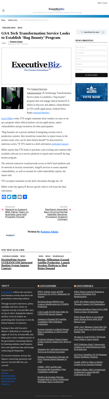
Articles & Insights (8, 376)
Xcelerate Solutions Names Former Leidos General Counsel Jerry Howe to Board (54, 341)
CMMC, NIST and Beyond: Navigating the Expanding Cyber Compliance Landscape (52, 369)
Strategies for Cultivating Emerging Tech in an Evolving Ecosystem (53, 350)
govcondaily (84, 286)
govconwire (48, 286)
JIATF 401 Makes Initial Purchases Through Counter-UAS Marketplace (89, 303)
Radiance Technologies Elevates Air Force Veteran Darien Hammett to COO (53, 359)
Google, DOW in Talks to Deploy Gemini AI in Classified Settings (88, 363)
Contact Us (5, 384)
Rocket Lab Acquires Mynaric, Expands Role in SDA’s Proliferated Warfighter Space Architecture (53, 379)
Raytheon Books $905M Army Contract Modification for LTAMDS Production (53, 304)
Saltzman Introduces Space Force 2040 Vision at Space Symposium (90, 310)
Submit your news (8, 381)
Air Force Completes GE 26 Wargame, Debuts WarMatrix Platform (90, 355)
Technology (58, 256)
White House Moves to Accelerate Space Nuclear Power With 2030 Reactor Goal (88, 319)
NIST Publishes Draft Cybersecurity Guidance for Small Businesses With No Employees (89, 347)
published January (60, 144)
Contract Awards (10, 256)
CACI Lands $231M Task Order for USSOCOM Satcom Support (53, 313)
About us (4, 373)
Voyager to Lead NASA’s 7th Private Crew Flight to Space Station (90, 338)
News (22, 256)
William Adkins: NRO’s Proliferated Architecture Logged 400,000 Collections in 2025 (89, 372)
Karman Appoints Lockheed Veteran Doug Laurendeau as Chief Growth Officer (53, 331)
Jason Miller (7, 118)
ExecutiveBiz (7, 292)
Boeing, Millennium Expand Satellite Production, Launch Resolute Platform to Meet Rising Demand (54, 264)
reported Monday (41, 112)
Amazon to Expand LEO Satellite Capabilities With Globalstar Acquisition (52, 321)
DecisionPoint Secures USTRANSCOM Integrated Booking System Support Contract (16, 264)
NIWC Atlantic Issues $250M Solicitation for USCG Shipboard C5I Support (54, 294)
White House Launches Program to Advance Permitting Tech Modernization (89, 294)
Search (103, 32)
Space (47, 256)
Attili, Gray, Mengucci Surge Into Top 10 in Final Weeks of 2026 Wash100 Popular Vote (90, 329)
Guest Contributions (8, 378)
